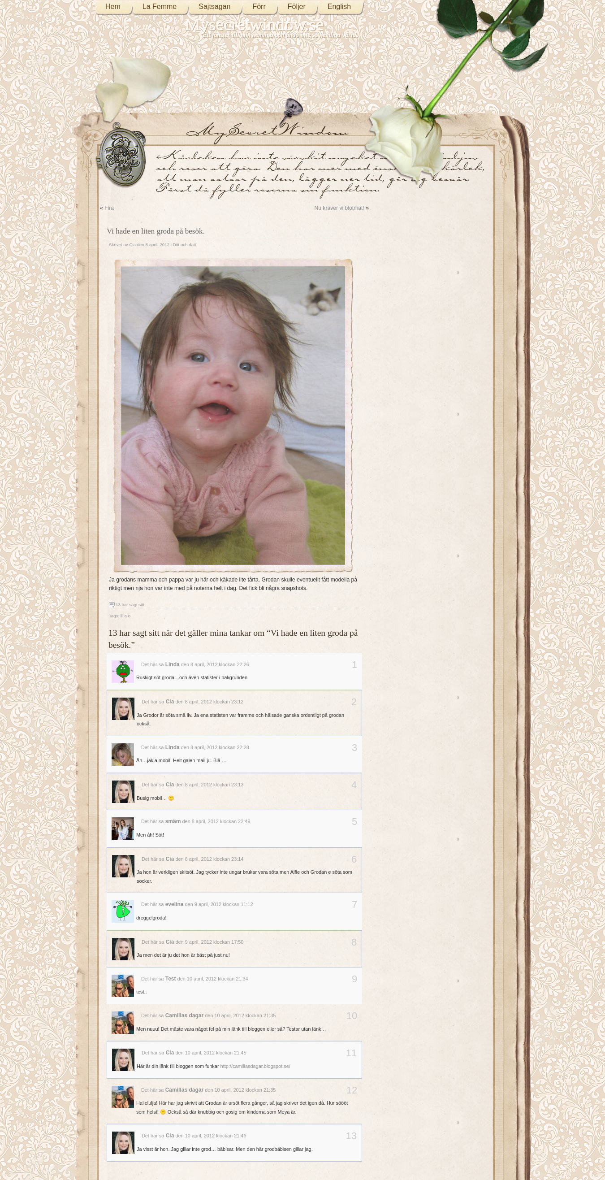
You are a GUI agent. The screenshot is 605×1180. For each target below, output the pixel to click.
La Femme (160, 6)
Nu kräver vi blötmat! (339, 208)
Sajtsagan (214, 6)
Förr (258, 6)
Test (170, 979)
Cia (132, 244)
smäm (173, 821)
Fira (109, 208)
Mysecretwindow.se (254, 24)
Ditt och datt (184, 244)
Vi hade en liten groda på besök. (156, 231)
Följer (297, 6)
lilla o (125, 615)
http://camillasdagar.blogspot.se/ (255, 1066)
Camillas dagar (184, 1015)
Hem (113, 6)
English (339, 6)
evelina (174, 904)
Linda (172, 664)
